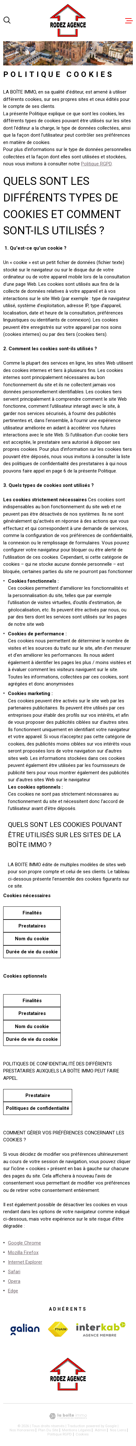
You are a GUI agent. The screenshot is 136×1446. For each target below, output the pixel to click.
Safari (14, 1272)
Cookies (82, 1434)
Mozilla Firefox (23, 1252)
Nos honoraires (22, 1430)
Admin (100, 1430)
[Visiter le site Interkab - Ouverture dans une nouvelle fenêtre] (24, 1329)
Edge (13, 1291)
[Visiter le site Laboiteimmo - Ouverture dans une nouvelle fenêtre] (68, 1416)
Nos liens (118, 1430)
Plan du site (48, 1430)
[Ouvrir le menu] (129, 21)
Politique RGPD (96, 164)
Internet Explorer (25, 1262)
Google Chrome (24, 1243)
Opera (14, 1281)
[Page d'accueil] (68, 20)
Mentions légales (76, 1430)
